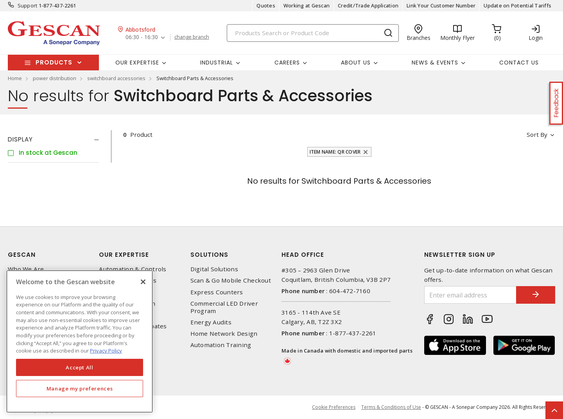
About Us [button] (356, 62)
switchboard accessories (116, 78)
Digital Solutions (214, 269)
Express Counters (216, 292)
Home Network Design (224, 333)
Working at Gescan (306, 5)
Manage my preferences (80, 388)
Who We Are (26, 269)
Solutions (209, 255)
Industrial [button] (216, 62)
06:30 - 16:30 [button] (142, 37)
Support (28, 5)
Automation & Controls (132, 269)
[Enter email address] (470, 295)
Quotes (265, 5)
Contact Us (519, 62)
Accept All (79, 367)
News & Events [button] (435, 62)
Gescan (22, 255)
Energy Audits (210, 322)
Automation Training (220, 345)
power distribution (54, 78)
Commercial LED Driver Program (224, 307)
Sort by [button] (537, 134)
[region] (79, 341)
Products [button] (54, 62)
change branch (191, 37)
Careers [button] (287, 62)
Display (20, 139)
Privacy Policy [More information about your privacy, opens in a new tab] (106, 350)
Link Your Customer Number (441, 5)
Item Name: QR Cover (335, 152)
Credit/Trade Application (368, 5)
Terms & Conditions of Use (391, 407)
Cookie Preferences (333, 407)
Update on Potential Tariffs (517, 5)
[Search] (313, 33)
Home (15, 78)
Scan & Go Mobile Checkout (230, 280)
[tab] (53, 139)
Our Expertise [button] (137, 62)
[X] (143, 281)
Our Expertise (124, 255)
